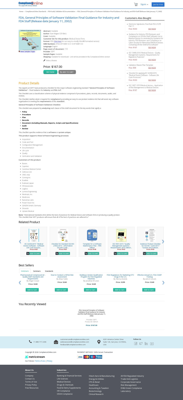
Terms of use (40, 361)
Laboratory (126, 391)
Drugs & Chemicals (65, 385)
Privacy (49, 361)
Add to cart (68, 72)
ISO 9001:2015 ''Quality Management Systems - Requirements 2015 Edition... (121, 246)
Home (21, 11)
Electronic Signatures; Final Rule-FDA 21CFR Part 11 (145, 25)
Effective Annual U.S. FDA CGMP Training (149, 276)
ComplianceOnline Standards (35, 11)
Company (29, 375)
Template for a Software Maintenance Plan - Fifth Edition (92, 246)
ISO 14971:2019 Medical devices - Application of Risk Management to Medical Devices (146, 86)
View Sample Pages (27, 51)
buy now (50, 72)
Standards (49, 271)
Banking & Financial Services (69, 375)
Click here (57, 41)
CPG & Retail (94, 382)
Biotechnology (95, 391)
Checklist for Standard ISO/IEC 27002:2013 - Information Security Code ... (63, 246)
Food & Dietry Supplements (69, 388)
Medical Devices (64, 381)
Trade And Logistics (129, 379)
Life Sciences (62, 378)
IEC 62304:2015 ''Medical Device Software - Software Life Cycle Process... (33, 246)
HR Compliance (63, 391)
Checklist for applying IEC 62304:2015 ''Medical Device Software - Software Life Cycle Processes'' (144, 75)
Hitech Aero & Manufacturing (102, 376)
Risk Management (129, 385)
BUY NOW (153, 29)
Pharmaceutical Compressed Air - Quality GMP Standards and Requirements (32, 277)
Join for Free (158, 4)
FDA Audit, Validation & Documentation (61, 11)
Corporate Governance (131, 382)
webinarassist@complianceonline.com (74, 342)
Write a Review (51, 60)
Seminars (37, 271)
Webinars (25, 271)
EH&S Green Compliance (131, 388)
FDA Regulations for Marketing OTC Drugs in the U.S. (120, 276)
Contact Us (30, 378)
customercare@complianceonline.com (74, 339)
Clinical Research (96, 394)
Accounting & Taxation (99, 388)
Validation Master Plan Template (141, 65)
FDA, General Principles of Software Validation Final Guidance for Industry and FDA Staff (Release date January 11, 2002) (92, 313)
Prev (20, 241)
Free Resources (31, 388)
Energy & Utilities (96, 379)
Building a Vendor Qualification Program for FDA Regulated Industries (91, 277)
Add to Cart (35, 253)
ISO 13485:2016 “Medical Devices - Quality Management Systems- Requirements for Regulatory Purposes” (144, 55)
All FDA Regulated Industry (132, 376)
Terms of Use (31, 381)
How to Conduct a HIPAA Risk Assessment (62, 276)
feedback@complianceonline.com (73, 344)
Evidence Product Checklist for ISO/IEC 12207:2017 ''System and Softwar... (150, 246)
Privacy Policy (31, 385)
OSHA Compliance (65, 394)
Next (163, 241)
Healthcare (93, 385)
